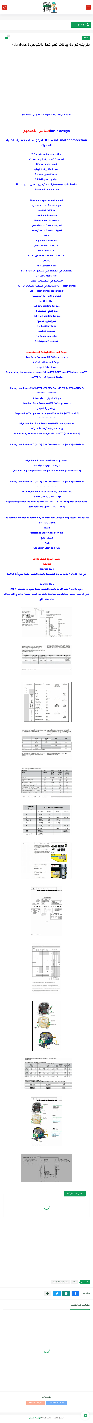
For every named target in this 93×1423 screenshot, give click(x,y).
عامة (86, 38)
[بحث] (4, 7)
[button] (75, 1293)
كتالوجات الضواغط (60, 1282)
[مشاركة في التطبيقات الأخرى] (47, 1293)
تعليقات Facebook (56, 1403)
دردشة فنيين (35, 1418)
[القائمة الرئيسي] (88, 7)
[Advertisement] (46, 85)
